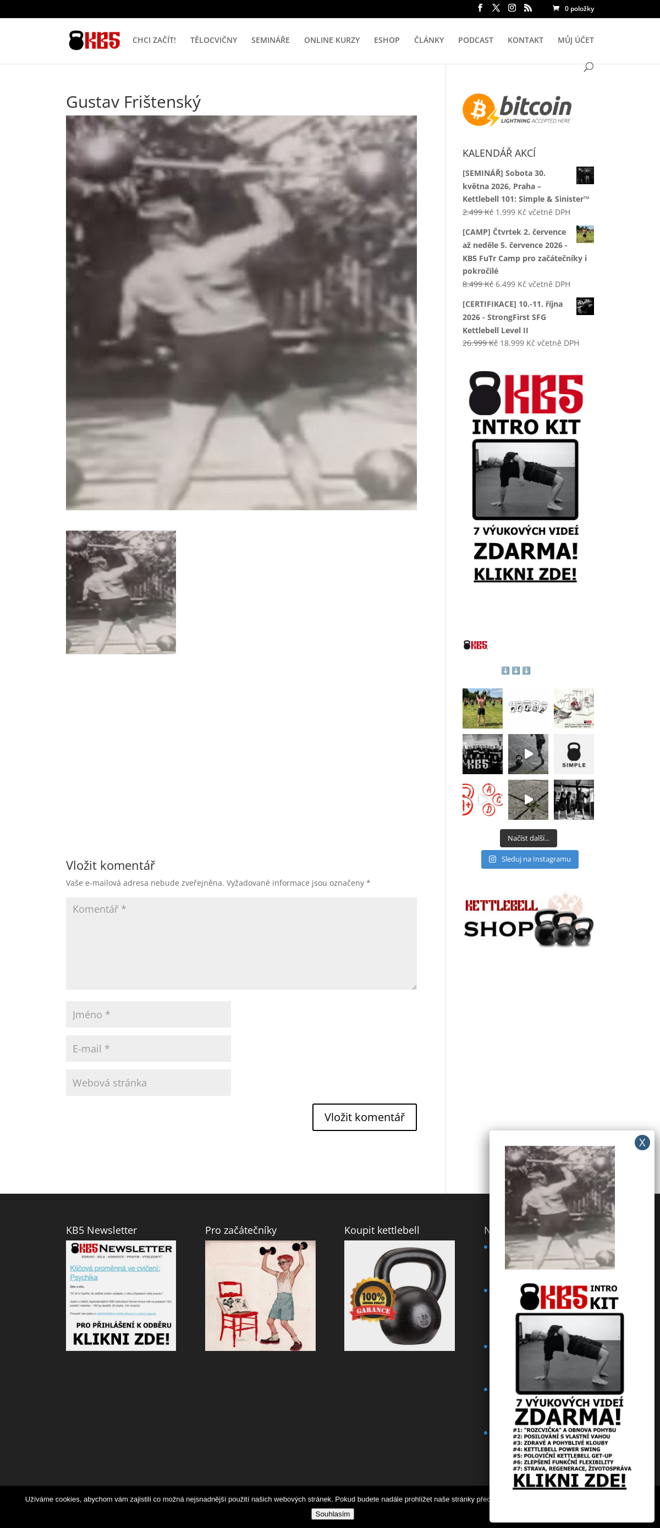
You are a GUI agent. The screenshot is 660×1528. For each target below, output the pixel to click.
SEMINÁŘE (270, 40)
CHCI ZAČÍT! (154, 40)
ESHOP (387, 40)
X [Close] (642, 1142)
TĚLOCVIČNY (213, 40)
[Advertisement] (241, 731)
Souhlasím (333, 1514)
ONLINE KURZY (332, 40)
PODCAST (475, 40)
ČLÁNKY (429, 40)
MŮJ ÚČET (576, 40)
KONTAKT (525, 40)
